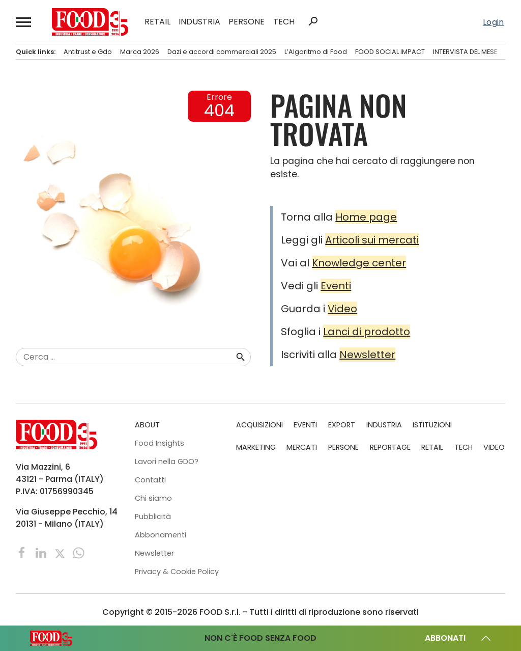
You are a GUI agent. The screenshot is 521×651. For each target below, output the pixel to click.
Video (342, 309)
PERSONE (246, 22)
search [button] (313, 21)
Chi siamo (153, 498)
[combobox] (125, 357)
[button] (24, 22)
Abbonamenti (160, 535)
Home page (366, 217)
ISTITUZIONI (432, 425)
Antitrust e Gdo (88, 51)
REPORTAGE (390, 447)
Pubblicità (153, 516)
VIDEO (494, 447)
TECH (284, 22)
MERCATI (301, 447)
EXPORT (341, 425)
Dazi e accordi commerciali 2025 (221, 51)
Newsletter (367, 354)
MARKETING (256, 447)
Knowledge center (359, 263)
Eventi (336, 286)
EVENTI (305, 425)
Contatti (150, 480)
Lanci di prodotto (366, 331)
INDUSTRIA (199, 22)
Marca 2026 (139, 51)
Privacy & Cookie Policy (177, 571)
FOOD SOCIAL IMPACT (390, 51)
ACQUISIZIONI (259, 425)
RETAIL (157, 22)
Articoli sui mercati (372, 240)
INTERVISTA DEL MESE (465, 51)
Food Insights (159, 443)
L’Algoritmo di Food (315, 51)
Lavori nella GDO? (166, 461)
